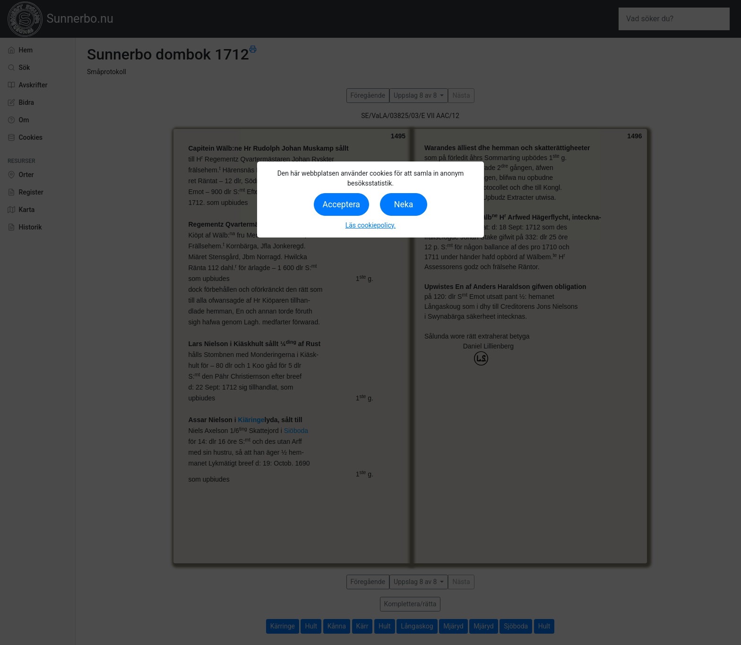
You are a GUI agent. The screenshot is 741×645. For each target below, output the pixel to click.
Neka (403, 204)
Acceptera (341, 204)
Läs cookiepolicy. (370, 225)
